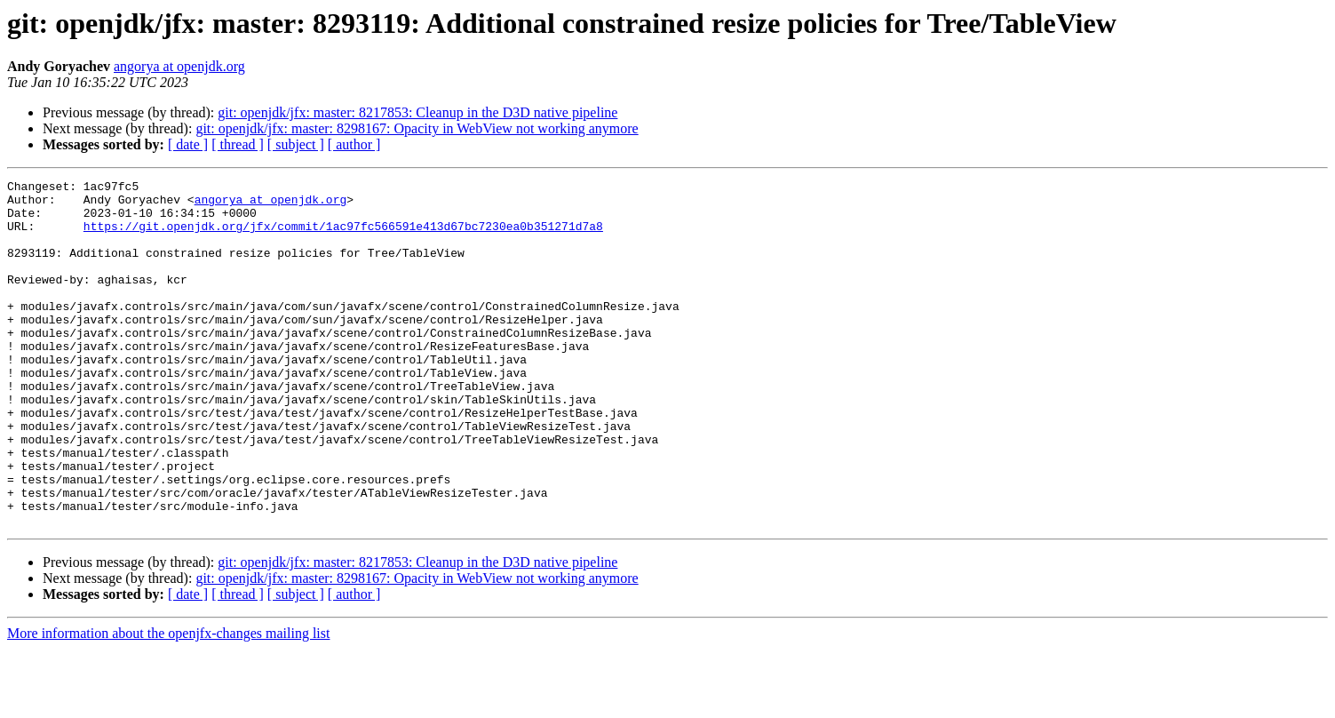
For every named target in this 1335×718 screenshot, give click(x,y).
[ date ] (188, 144)
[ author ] (354, 144)
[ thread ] (237, 144)
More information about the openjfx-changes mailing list (168, 702)
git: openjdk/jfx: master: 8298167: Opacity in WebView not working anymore (416, 128)
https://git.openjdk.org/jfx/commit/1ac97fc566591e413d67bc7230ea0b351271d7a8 (343, 236)
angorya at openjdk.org (179, 66)
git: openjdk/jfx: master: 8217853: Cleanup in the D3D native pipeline (417, 112)
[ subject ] (295, 144)
